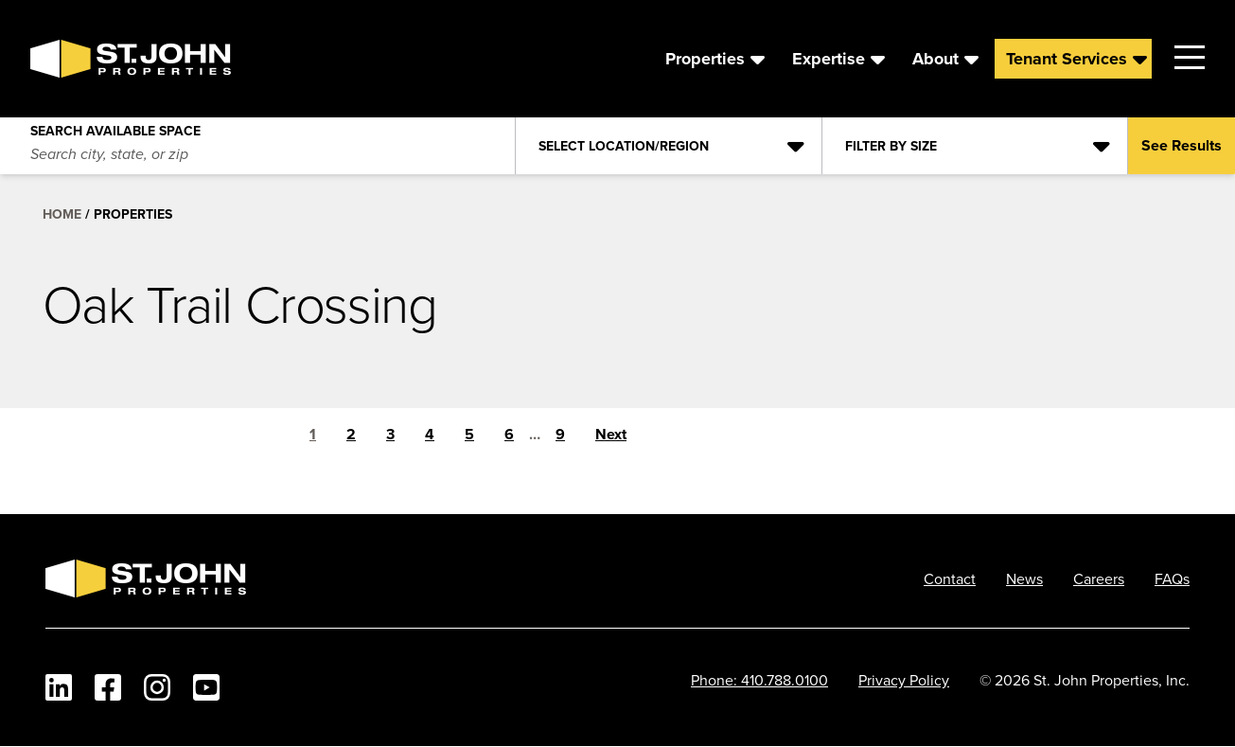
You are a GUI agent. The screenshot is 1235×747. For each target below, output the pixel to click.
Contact (950, 578)
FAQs (1172, 578)
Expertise (828, 58)
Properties (705, 58)
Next (610, 434)
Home (62, 214)
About (935, 58)
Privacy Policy (903, 679)
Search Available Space (115, 127)
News (1024, 578)
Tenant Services (1066, 58)
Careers (1098, 578)
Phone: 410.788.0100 (759, 679)
